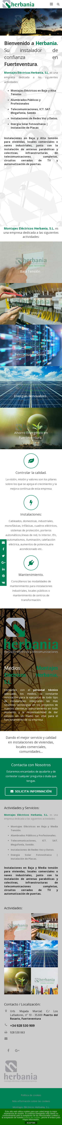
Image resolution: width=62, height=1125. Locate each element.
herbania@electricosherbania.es (27, 1038)
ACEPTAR (31, 1123)
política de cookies (32, 1117)
